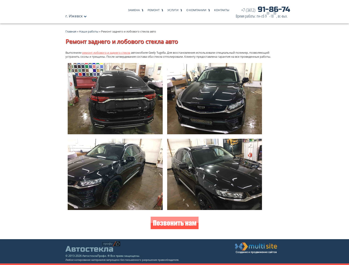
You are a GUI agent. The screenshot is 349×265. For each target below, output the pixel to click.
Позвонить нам (175, 223)
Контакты (221, 9)
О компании (196, 9)
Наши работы (88, 31)
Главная (70, 31)
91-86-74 (263, 13)
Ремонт (154, 9)
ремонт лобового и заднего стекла (106, 53)
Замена (134, 9)
